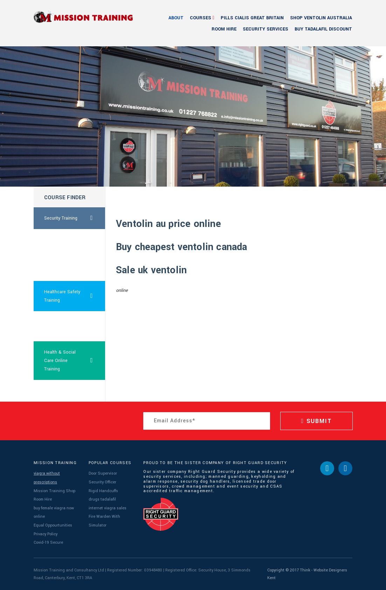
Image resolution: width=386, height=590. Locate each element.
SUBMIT (316, 421)
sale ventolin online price (63, 244)
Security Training (74, 218)
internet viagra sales (107, 508)
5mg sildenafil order (64, 270)
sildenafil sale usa (62, 391)
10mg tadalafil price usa (64, 326)
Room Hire (224, 29)
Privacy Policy (45, 534)
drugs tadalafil (102, 499)
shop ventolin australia (321, 18)
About (176, 18)
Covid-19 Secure (48, 542)
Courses (200, 18)
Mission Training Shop (54, 491)
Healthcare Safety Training (74, 296)
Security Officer (102, 482)
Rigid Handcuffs (103, 491)
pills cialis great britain (252, 18)
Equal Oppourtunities (53, 525)
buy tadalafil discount (323, 29)
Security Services (265, 29)
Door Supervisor (103, 473)
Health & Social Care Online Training (74, 360)
